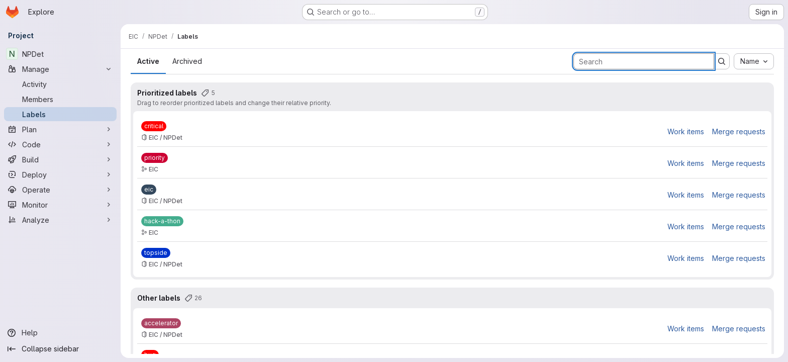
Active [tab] (148, 61)
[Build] (60, 159)
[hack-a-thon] (162, 221)
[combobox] (754, 61)
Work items (685, 131)
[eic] (148, 190)
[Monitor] (60, 205)
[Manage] (60, 69)
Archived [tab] (187, 61)
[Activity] (60, 84)
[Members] (60, 99)
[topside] (155, 253)
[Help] (60, 333)
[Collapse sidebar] (60, 349)
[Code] (60, 144)
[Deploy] (60, 174)
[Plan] (60, 129)
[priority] (154, 158)
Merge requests (738, 131)
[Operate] (60, 190)
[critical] (153, 126)
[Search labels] (643, 61)
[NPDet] (60, 54)
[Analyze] (60, 220)
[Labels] (60, 114)
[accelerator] (161, 323)
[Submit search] (722, 61)
